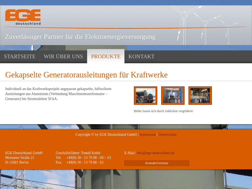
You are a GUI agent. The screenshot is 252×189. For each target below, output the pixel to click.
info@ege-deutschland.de (155, 153)
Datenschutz (167, 134)
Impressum (147, 134)
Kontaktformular (156, 163)
